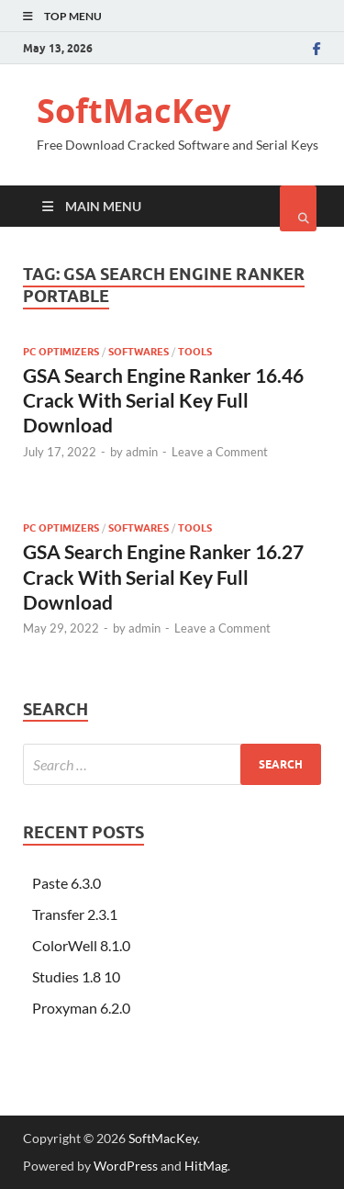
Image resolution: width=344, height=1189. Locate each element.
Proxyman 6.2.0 (81, 1007)
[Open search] (298, 208)
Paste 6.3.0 (66, 883)
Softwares (138, 351)
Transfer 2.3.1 (74, 914)
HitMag (205, 1165)
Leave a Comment (220, 451)
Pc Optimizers (61, 351)
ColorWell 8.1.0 (81, 945)
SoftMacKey (133, 110)
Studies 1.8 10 (76, 976)
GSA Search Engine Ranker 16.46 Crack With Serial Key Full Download (163, 400)
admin (142, 451)
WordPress (126, 1165)
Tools (195, 351)
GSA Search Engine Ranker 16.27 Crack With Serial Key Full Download (163, 576)
